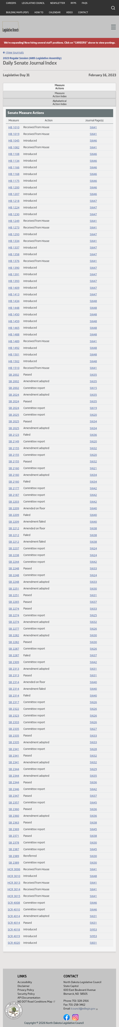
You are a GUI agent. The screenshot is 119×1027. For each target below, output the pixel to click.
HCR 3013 (13, 882)
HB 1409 (13, 288)
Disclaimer (24, 986)
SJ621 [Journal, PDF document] (93, 468)
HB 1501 (13, 354)
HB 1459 (13, 321)
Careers (11, 3)
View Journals (13, 52)
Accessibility (25, 982)
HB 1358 (13, 254)
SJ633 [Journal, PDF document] (93, 568)
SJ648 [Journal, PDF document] (93, 301)
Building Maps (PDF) (17, 12)
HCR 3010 (13, 876)
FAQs (84, 3)
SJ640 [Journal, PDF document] (93, 508)
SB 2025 (14, 415)
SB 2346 (14, 789)
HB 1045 (13, 140)
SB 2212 (14, 528)
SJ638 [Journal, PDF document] (93, 528)
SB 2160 (14, 468)
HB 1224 (13, 207)
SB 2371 (14, 836)
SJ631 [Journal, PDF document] (93, 595)
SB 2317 (14, 702)
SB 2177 (14, 488)
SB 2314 (14, 682)
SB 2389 (14, 856)
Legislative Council (33, 3)
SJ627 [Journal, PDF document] (93, 729)
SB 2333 (14, 722)
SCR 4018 (14, 929)
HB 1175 (13, 181)
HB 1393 (13, 281)
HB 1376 (13, 261)
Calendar (55, 12)
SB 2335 (14, 729)
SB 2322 (14, 709)
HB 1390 (13, 268)
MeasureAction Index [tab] (59, 95)
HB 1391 (13, 274)
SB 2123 (14, 435)
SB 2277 (14, 628)
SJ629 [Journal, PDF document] (93, 769)
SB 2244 (14, 562)
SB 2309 (14, 662)
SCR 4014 (14, 916)
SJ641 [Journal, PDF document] (93, 127)
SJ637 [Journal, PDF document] (93, 602)
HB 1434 (13, 301)
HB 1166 (13, 167)
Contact (83, 12)
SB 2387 (14, 849)
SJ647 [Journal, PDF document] (93, 201)
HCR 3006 (13, 869)
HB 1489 (13, 341)
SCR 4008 (14, 902)
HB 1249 (13, 221)
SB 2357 (14, 802)
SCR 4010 (14, 909)
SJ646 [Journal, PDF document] (93, 140)
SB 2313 (14, 669)
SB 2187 (14, 495)
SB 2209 (14, 508)
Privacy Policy (26, 990)
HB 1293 (13, 234)
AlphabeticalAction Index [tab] (59, 102)
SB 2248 (14, 568)
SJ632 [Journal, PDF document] (93, 448)
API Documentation (29, 997)
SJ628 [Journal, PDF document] (93, 749)
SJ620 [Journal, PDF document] (93, 415)
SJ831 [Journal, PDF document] (93, 943)
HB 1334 (13, 241)
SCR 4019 (14, 936)
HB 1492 (13, 348)
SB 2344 (14, 769)
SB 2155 (14, 448)
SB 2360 (14, 809)
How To (38, 12)
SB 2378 (14, 842)
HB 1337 (13, 247)
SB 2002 (14, 374)
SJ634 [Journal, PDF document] (93, 421)
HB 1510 (13, 368)
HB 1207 (13, 194)
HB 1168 (13, 174)
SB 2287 (14, 649)
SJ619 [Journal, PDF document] (93, 408)
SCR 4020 (14, 943)
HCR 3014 (13, 889)
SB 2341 (14, 749)
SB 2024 (14, 395)
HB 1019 (13, 134)
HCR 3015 (13, 896)
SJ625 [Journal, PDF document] (93, 615)
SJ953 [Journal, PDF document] (93, 929)
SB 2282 (14, 635)
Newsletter (57, 3)
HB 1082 (13, 147)
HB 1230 (13, 214)
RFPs (73, 3)
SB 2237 (14, 548)
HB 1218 (13, 201)
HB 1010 (13, 127)
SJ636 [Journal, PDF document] (93, 435)
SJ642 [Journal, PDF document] (93, 488)
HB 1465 (13, 328)
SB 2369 (14, 829)
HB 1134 (13, 161)
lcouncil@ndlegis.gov (84, 1008)
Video (69, 12)
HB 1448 (13, 308)
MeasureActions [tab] (59, 87)
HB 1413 (13, 294)
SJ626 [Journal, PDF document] (93, 628)
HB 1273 (13, 227)
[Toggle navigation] (111, 27)
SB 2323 (14, 715)
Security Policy (26, 993)
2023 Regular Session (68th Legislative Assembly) (32, 58)
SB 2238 (14, 555)
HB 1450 (13, 314)
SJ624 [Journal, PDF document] (93, 548)
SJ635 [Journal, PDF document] (93, 374)
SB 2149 (14, 441)
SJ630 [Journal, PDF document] (93, 588)
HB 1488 (13, 334)
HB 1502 (13, 361)
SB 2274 (14, 608)
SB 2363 (14, 822)
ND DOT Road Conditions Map (37, 1001)
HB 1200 (13, 187)
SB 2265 (14, 602)
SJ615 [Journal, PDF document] (93, 388)
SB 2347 (14, 796)
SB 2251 (14, 588)
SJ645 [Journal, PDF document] (93, 802)
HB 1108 (13, 154)
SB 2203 (14, 501)
